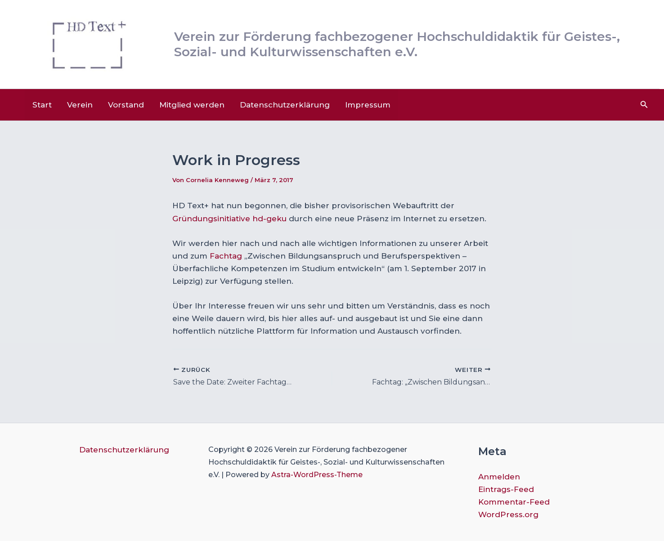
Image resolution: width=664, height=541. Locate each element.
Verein (80, 104)
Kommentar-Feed (514, 501)
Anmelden (499, 476)
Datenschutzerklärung (285, 104)
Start (42, 104)
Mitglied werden (191, 104)
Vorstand (126, 104)
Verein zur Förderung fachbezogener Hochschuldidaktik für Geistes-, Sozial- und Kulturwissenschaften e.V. (397, 44)
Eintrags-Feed (506, 489)
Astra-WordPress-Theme (317, 474)
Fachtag (226, 255)
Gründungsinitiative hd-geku (230, 218)
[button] (644, 105)
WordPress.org (508, 514)
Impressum (367, 104)
